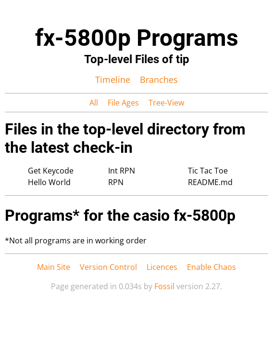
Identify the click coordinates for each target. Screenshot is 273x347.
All (93, 102)
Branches (159, 79)
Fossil (164, 286)
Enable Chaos (211, 267)
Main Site (53, 267)
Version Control (108, 267)
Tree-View (166, 102)
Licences (162, 267)
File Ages (123, 102)
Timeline (112, 79)
